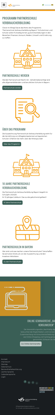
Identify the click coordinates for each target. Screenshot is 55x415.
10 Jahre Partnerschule (12, 202)
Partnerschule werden (12, 88)
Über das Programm (12, 144)
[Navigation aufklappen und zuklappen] (4, 4)
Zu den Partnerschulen (12, 262)
